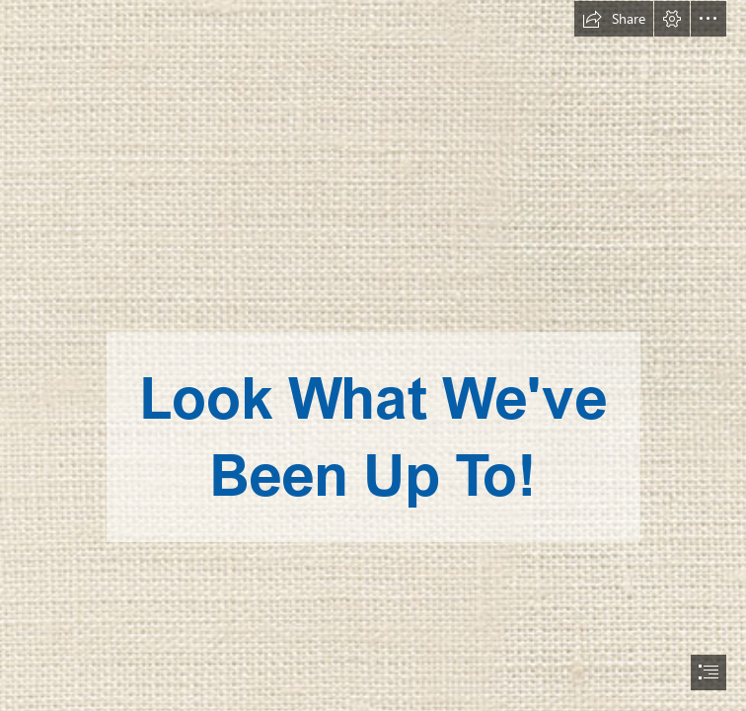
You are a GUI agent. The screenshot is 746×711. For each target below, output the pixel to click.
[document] (373, 355)
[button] (613, 19)
